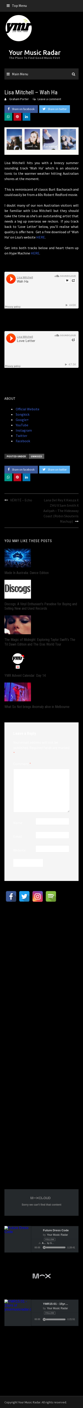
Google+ (22, 419)
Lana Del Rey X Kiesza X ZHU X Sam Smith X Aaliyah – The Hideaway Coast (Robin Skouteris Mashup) (61, 511)
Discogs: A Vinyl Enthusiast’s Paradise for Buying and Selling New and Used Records (40, 606)
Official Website (27, 409)
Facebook (22, 441)
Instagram (23, 430)
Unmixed (36, 456)
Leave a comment (49, 99)
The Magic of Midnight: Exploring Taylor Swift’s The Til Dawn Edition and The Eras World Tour (39, 642)
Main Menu (20, 74)
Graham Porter (19, 99)
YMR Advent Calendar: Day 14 (25, 675)
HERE (40, 237)
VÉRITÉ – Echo (21, 500)
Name (17, 822)
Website (19, 850)
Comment (22, 764)
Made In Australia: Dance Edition (26, 573)
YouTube (21, 425)
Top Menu (19, 5)
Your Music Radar (35, 52)
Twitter (21, 435)
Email (17, 836)
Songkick (22, 414)
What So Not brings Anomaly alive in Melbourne (36, 707)
